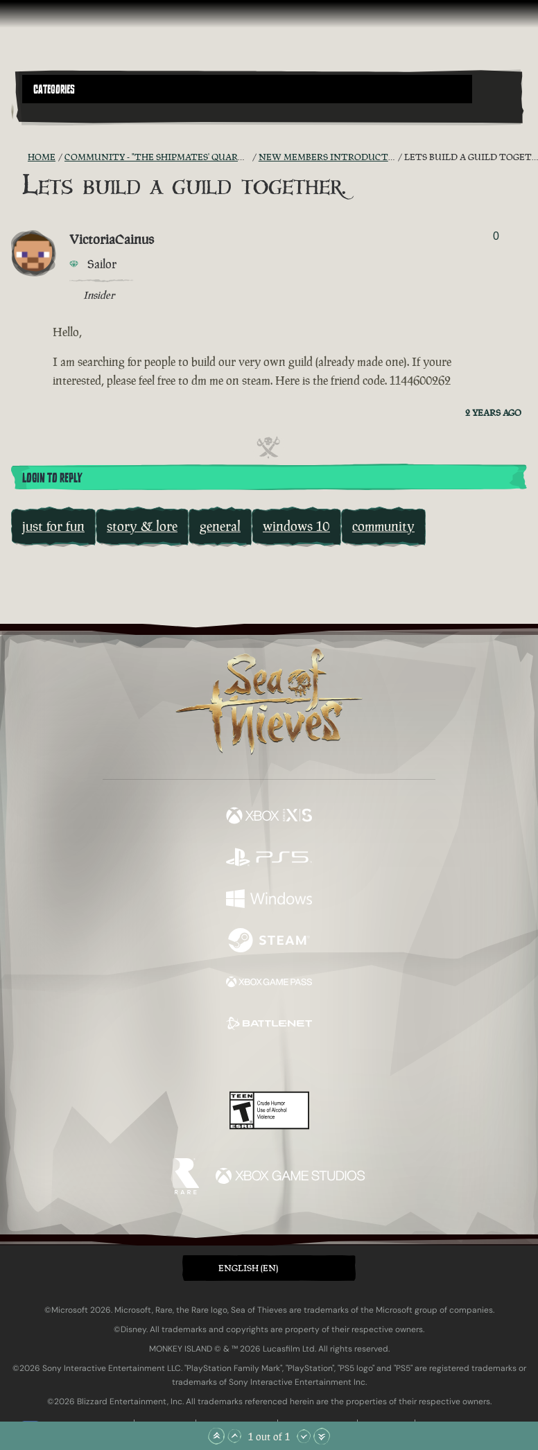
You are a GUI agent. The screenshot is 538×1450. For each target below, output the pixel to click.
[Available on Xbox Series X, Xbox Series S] (269, 817)
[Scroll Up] (234, 1436)
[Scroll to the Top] (216, 1436)
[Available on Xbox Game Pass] (269, 983)
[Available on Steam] (269, 942)
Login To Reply (52, 478)
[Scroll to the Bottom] (321, 1436)
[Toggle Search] (41, 111)
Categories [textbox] (54, 89)
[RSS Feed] (19, 157)
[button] (247, 89)
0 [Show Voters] (496, 236)
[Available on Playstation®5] (269, 859)
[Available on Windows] (269, 900)
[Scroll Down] (304, 1436)
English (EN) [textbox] (248, 1268)
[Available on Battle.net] (269, 1025)
